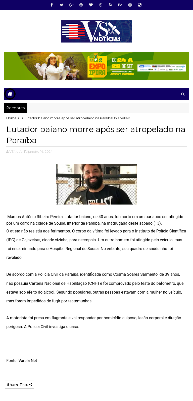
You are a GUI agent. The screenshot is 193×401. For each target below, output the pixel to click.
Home (11, 118)
